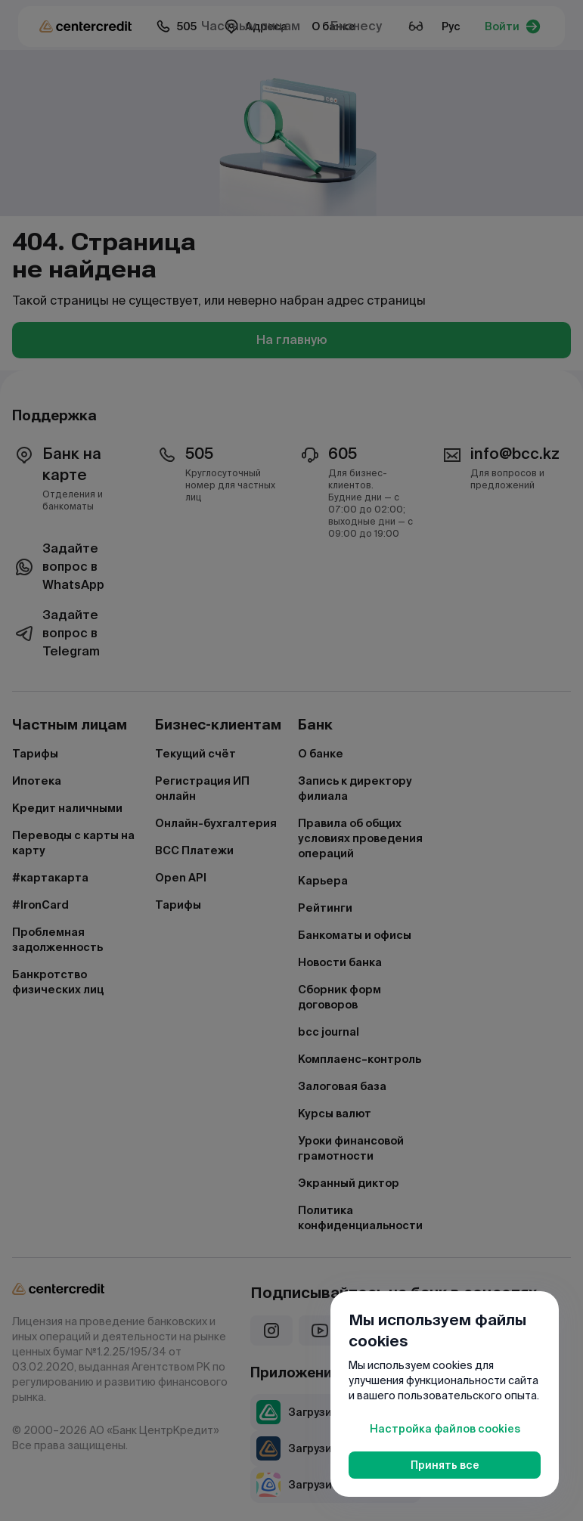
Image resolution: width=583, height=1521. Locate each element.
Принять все (445, 1465)
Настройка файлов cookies (445, 1429)
